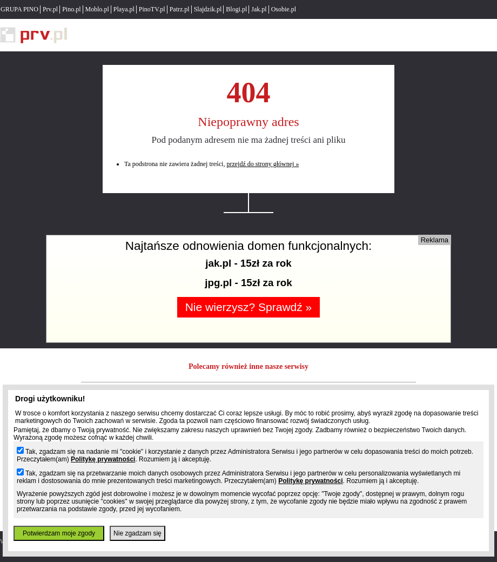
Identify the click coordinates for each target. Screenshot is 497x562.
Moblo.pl (97, 9)
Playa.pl (124, 9)
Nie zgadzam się (137, 533)
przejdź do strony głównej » (262, 164)
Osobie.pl (283, 9)
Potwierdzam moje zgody (59, 533)
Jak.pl (258, 9)
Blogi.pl (236, 9)
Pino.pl (71, 9)
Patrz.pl (180, 9)
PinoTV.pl (152, 9)
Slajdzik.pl (208, 9)
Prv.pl (50, 9)
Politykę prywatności (103, 459)
